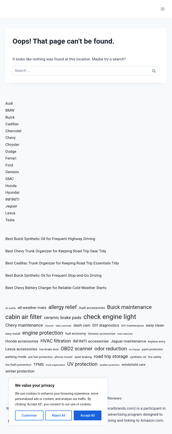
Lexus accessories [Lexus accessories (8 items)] (21, 349)
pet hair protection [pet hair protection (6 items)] (40, 357)
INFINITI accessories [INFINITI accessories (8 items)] (91, 341)
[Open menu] (162, 8)
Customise (29, 415)
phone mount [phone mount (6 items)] (64, 357)
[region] (58, 401)
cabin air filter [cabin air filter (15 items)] (23, 317)
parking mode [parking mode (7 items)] (15, 357)
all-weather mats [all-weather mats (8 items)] (32, 307)
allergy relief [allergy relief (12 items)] (62, 307)
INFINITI (12, 199)
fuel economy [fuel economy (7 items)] (75, 334)
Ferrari (10, 158)
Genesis (12, 172)
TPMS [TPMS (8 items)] (38, 364)
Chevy (10, 137)
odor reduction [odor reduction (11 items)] (111, 348)
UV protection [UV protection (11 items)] (82, 364)
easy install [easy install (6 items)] (12, 333)
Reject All (58, 415)
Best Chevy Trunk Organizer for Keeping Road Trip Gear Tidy (55, 251)
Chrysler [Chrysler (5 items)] (49, 325)
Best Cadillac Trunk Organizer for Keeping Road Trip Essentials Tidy (62, 263)
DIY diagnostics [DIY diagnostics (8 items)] (105, 325)
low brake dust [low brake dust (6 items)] (49, 349)
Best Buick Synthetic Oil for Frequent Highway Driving (50, 238)
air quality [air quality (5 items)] (10, 308)
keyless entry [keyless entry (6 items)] (156, 341)
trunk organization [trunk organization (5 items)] (55, 365)
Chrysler (12, 144)
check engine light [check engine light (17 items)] (110, 317)
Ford (9, 165)
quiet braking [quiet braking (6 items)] (83, 357)
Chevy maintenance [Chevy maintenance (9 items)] (24, 325)
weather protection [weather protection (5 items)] (110, 365)
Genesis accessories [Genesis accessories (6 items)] (102, 333)
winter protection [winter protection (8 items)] (19, 371)
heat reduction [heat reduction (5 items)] (125, 333)
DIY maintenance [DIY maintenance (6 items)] (132, 325)
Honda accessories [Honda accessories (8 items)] (22, 341)
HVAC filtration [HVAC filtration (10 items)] (56, 341)
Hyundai (12, 192)
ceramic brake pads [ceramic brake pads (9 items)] (62, 317)
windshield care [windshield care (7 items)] (133, 365)
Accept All (87, 415)
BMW (10, 110)
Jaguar (11, 206)
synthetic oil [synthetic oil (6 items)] (138, 357)
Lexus (10, 213)
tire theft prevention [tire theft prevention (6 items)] (18, 364)
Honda (11, 185)
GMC (9, 179)
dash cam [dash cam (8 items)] (81, 325)
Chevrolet (13, 131)
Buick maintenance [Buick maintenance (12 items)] (129, 307)
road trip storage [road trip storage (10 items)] (111, 356)
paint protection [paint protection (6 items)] (152, 349)
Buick (10, 117)
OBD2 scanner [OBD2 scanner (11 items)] (76, 348)
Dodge (10, 151)
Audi (9, 103)
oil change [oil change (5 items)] (134, 349)
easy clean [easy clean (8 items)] (155, 325)
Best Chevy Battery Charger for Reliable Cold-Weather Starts (55, 287)
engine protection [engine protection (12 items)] (42, 333)
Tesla (10, 220)
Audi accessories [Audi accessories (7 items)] (92, 308)
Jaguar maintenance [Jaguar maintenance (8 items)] (128, 341)
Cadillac (12, 124)
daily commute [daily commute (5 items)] (63, 325)
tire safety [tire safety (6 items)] (154, 357)
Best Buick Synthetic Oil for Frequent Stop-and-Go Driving (53, 275)
